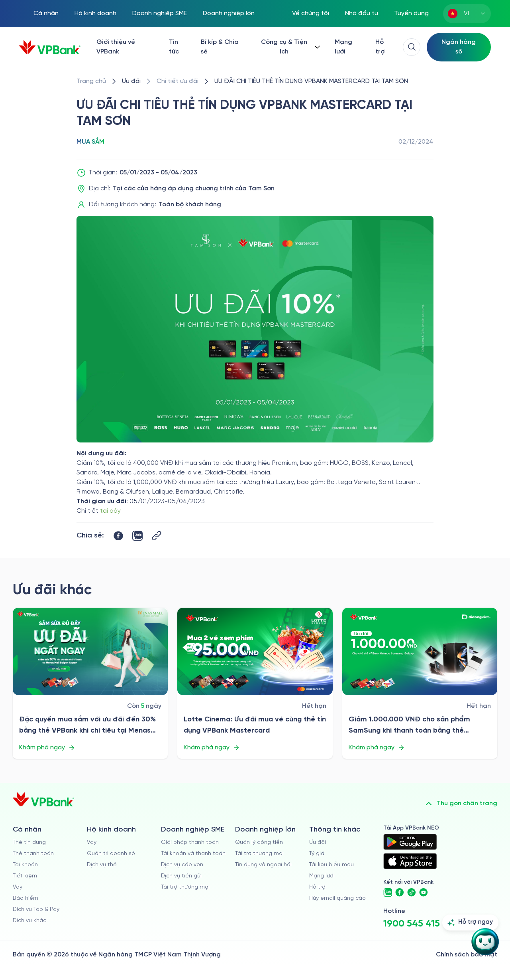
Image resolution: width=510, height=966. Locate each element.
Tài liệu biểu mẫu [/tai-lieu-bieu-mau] (331, 865)
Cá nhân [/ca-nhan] (46, 13)
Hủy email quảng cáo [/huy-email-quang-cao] (337, 898)
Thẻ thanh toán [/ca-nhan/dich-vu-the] (33, 854)
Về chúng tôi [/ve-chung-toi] (310, 13)
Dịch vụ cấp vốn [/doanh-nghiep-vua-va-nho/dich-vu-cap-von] (182, 865)
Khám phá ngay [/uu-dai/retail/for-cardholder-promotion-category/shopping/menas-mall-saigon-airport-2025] (47, 747)
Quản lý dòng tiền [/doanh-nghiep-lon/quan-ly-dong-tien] (259, 842)
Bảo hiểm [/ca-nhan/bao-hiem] (25, 898)
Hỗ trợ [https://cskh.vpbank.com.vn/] (379, 47)
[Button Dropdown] (289, 47)
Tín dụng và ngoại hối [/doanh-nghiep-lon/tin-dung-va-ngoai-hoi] (263, 865)
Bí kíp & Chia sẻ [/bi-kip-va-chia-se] (220, 47)
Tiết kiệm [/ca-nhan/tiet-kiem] (25, 876)
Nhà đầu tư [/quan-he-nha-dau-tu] (361, 13)
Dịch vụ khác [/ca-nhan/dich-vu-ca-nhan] (29, 921)
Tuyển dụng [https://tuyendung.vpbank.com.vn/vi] (411, 13)
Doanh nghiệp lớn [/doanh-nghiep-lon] (229, 13)
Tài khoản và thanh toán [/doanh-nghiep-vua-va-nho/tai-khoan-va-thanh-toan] (193, 854)
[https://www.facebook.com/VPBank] (399, 892)
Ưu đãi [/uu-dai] (317, 842)
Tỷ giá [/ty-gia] (316, 854)
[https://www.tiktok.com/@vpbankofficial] (411, 892)
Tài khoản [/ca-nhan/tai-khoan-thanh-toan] (25, 865)
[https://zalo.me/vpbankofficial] (387, 892)
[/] (49, 47)
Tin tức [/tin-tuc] (174, 47)
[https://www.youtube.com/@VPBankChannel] (423, 892)
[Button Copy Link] (156, 535)
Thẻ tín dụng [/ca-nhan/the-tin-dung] (29, 842)
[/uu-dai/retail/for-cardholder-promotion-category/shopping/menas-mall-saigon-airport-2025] (90, 651)
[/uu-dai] (131, 81)
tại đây (110, 511)
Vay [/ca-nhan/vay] (17, 887)
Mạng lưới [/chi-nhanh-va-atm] (343, 47)
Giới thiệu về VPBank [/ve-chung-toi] (115, 47)
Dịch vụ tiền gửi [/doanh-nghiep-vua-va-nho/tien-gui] (181, 876)
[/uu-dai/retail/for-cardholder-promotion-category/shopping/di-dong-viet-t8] (419, 651)
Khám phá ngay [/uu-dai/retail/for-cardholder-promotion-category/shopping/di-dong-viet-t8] (377, 747)
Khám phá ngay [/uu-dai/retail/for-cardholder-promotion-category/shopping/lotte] (212, 747)
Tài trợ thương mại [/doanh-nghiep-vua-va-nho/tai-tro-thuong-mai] (185, 887)
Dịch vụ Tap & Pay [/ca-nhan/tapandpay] (36, 910)
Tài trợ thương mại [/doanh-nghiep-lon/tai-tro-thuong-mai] (259, 854)
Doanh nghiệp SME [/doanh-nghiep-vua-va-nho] (159, 13)
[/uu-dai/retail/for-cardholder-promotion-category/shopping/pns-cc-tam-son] (311, 81)
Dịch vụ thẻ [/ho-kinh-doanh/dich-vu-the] (102, 865)
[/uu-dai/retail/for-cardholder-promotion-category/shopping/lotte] (254, 651)
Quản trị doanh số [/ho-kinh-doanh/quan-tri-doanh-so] (111, 854)
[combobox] (467, 13)
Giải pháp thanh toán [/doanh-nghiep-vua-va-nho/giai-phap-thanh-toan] (190, 842)
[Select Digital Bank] (459, 47)
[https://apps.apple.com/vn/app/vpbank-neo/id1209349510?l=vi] (410, 861)
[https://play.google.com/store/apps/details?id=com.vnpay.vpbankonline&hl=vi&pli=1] (410, 842)
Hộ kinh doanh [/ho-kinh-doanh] (95, 13)
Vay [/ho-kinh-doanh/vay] (91, 842)
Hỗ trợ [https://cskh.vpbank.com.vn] (317, 887)
